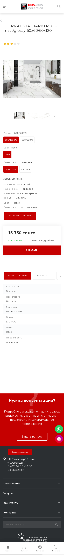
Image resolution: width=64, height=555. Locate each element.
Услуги (8, 493)
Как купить (10, 502)
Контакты (9, 512)
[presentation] (55, 116)
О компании (11, 483)
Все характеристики (20, 216)
